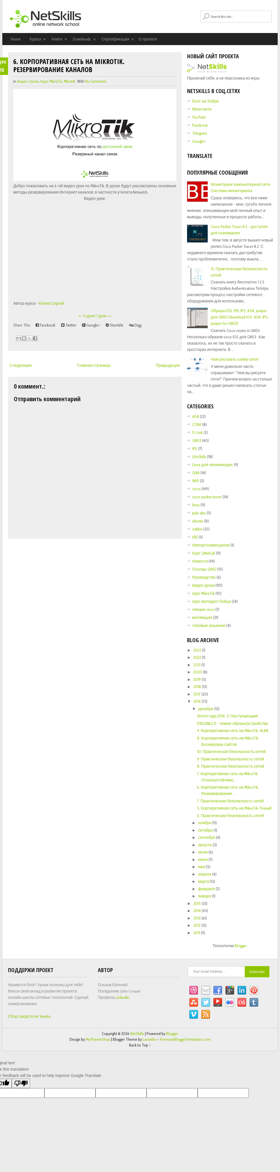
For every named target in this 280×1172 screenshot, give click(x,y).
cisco (196, 488)
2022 (197, 657)
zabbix (197, 529)
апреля (205, 874)
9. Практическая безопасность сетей (230, 759)
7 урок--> (103, 315)
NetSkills (137, 1033)
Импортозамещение (211, 545)
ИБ (195, 537)
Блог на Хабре (205, 101)
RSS (205, 1014)
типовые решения (208, 625)
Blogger (241, 945)
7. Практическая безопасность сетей (230, 801)
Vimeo (193, 1014)
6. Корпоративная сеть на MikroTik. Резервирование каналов (69, 65)
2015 (197, 903)
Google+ (91, 325)
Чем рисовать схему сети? (235, 359)
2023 (197, 650)
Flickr (229, 1002)
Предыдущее (167, 365)
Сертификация (118, 39)
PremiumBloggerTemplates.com (185, 1039)
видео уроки (28, 81)
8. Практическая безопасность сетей (230, 766)
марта (204, 881)
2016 (197, 701)
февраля (206, 888)
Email (205, 990)
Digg (135, 325)
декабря (206, 708)
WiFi (195, 480)
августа (205, 844)
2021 (197, 664)
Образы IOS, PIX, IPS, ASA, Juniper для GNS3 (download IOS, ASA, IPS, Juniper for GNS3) (240, 317)
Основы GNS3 (204, 569)
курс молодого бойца (211, 601)
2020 (198, 672)
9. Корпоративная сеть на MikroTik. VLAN (232, 730)
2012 (197, 925)
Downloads (84, 39)
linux (196, 504)
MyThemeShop (98, 1039)
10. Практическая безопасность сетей (231, 751)
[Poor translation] (21, 1083)
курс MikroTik (51, 81)
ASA (195, 416)
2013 (197, 918)
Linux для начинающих (212, 464)
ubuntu (197, 521)
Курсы (38, 39)
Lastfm (241, 1002)
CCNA (196, 424)
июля (203, 852)
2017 (197, 694)
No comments (95, 81)
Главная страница (93, 365)
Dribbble (193, 990)
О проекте (148, 39)
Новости (200, 561)
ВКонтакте (201, 109)
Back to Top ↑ (140, 1045)
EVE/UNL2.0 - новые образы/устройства (232, 723)
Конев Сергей (51, 303)
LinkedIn (122, 997)
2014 (197, 910)
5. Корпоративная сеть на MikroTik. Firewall (234, 808)
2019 (197, 679)
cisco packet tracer (206, 496)
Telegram (199, 133)
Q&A (196, 472)
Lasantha (149, 1039)
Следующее (20, 365)
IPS (194, 448)
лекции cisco (203, 609)
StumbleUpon (193, 1002)
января (205, 896)
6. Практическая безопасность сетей (230, 815)
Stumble (114, 325)
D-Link (197, 432)
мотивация (202, 617)
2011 (197, 932)
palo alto (199, 512)
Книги (59, 39)
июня (203, 859)
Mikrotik (69, 81)
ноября (205, 822)
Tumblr (253, 1002)
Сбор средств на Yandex (29, 1016)
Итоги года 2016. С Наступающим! (227, 716)
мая (202, 866)
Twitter (68, 325)
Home (16, 39)
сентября (207, 837)
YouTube (199, 117)
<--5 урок (86, 315)
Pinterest (253, 990)
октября (205, 830)
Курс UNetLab (203, 553)
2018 (197, 686)
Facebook (45, 325)
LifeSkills (199, 456)
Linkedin (241, 990)
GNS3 (196, 440)
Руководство (204, 577)
